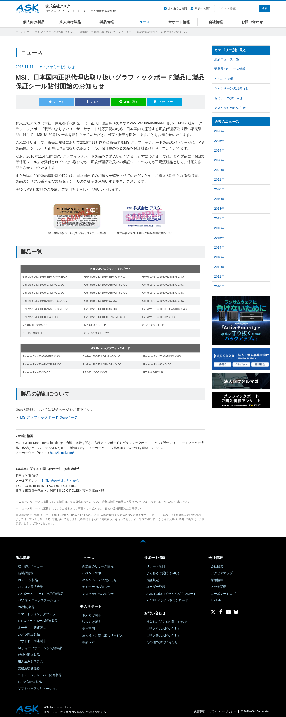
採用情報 (217, 578)
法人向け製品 (70, 22)
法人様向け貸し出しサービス (102, 633)
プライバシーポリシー (222, 709)
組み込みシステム (30, 659)
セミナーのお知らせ (228, 98)
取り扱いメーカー (30, 564)
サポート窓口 (203, 8)
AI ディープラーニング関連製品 (40, 646)
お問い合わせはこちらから (60, 479)
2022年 (219, 170)
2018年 (219, 208)
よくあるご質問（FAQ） (163, 571)
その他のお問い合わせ (162, 640)
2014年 (219, 247)
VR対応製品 (26, 605)
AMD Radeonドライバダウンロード (171, 591)
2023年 (219, 160)
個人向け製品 (33, 22)
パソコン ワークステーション (38, 598)
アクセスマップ (222, 571)
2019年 (219, 199)
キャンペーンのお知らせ (231, 88)
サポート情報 (179, 22)
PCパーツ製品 (28, 578)
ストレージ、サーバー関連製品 (40, 673)
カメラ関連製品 (29, 632)
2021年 (219, 179)
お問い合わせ (252, 22)
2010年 (219, 286)
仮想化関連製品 (29, 652)
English (216, 598)
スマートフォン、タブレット (38, 612)
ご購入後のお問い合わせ (163, 633)
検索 (264, 8)
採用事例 (88, 626)
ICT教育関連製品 (30, 680)
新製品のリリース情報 (230, 69)
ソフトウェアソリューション (38, 686)
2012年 (219, 267)
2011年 (219, 276)
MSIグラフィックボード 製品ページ (49, 416)
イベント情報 (223, 78)
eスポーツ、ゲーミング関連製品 (40, 591)
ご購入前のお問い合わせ (163, 626)
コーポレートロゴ (223, 591)
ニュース (143, 22)
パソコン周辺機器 (30, 585)
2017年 (219, 218)
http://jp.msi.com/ (62, 451)
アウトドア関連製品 (32, 639)
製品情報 (106, 22)
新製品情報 (26, 571)
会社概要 (217, 564)
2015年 (219, 238)
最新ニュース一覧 (226, 59)
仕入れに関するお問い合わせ (166, 620)
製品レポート (91, 640)
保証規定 (152, 578)
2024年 (219, 150)
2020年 (219, 189)
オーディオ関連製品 (32, 625)
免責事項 (199, 709)
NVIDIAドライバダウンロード (167, 598)
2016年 (219, 228)
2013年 (219, 257)
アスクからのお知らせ (53, 32)
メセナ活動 (218, 585)
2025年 (219, 141)
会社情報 (215, 22)
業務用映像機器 (29, 666)
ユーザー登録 (155, 585)
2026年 (219, 131)
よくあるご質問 (177, 8)
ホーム (20, 32)
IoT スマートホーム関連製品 (38, 619)
